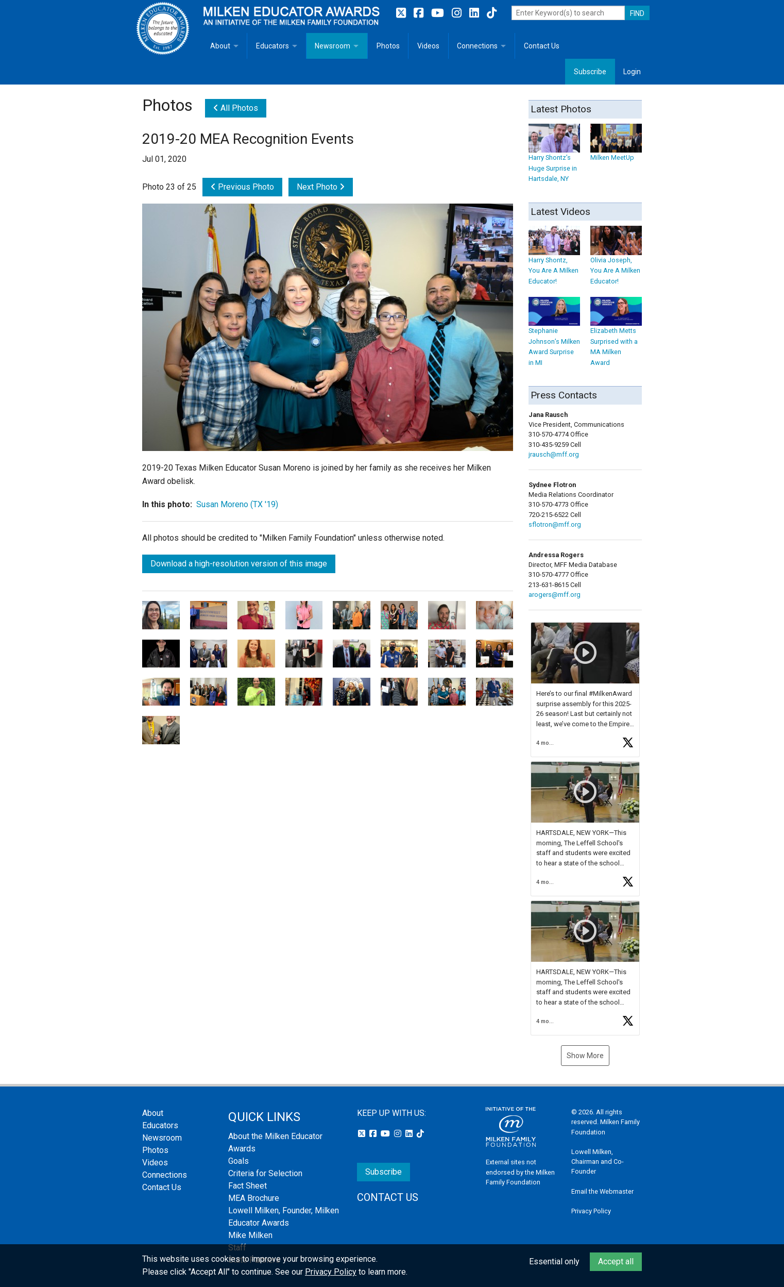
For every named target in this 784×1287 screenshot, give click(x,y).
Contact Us (541, 46)
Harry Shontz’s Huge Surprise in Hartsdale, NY (554, 157)
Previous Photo (242, 187)
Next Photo (321, 187)
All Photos (235, 108)
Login (632, 72)
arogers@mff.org (555, 594)
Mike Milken (250, 1235)
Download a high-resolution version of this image (238, 564)
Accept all (616, 1261)
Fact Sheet (247, 1186)
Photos (388, 46)
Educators (272, 46)
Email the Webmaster (602, 1191)
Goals (238, 1161)
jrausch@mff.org (554, 454)
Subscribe (590, 72)
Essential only (554, 1261)
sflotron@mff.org (555, 524)
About (220, 46)
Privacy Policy (591, 1211)
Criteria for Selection (265, 1173)
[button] (585, 690)
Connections (477, 46)
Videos (428, 46)
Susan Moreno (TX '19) (237, 504)
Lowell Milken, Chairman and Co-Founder (597, 1161)
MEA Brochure (253, 1198)
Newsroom (332, 46)
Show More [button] (585, 1055)
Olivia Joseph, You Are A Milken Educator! (616, 260)
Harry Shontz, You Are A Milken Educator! (554, 260)
